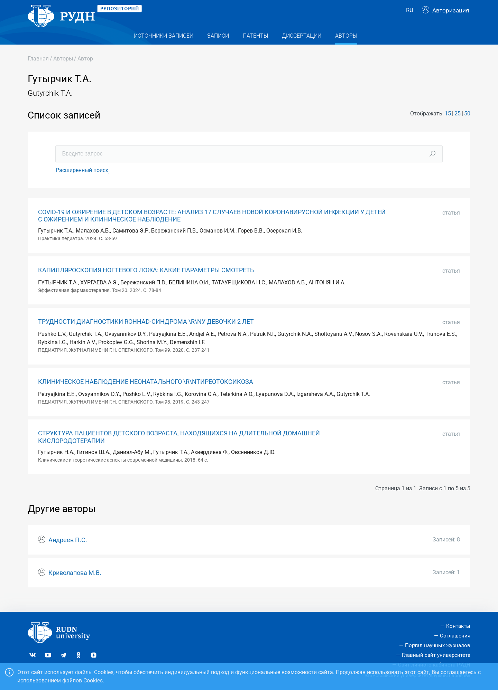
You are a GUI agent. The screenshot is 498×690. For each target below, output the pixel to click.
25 (457, 124)
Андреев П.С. (67, 550)
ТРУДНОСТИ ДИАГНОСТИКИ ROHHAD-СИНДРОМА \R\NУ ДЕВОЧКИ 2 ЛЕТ (146, 332)
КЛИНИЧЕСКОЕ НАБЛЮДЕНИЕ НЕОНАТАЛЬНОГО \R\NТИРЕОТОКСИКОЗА (145, 392)
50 (467, 124)
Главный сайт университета (436, 655)
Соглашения (455, 636)
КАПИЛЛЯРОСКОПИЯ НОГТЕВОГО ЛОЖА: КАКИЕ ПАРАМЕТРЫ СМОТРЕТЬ (146, 280)
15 (448, 124)
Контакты (458, 626)
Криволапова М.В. (74, 583)
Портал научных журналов (437, 645)
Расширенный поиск (82, 181)
